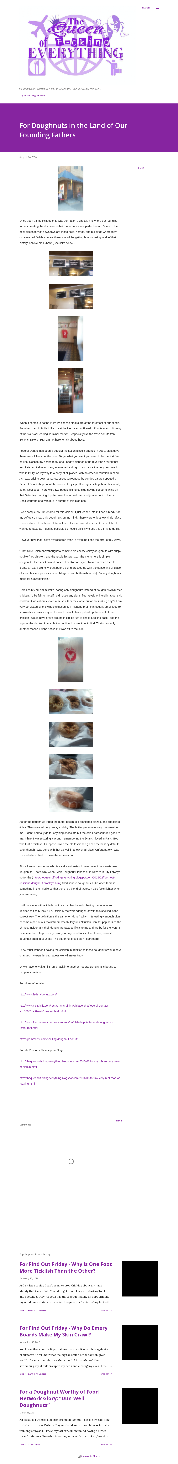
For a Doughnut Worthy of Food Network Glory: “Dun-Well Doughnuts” (59, 1398)
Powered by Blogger (89, 1456)
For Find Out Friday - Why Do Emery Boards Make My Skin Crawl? (63, 1331)
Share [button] (141, 168)
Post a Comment (37, 1310)
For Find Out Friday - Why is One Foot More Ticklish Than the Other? (65, 1267)
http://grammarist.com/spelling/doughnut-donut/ (48, 1039)
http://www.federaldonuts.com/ (38, 994)
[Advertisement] (66, 1218)
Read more (106, 1310)
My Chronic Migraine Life (33, 95)
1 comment (34, 1444)
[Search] (146, 7)
